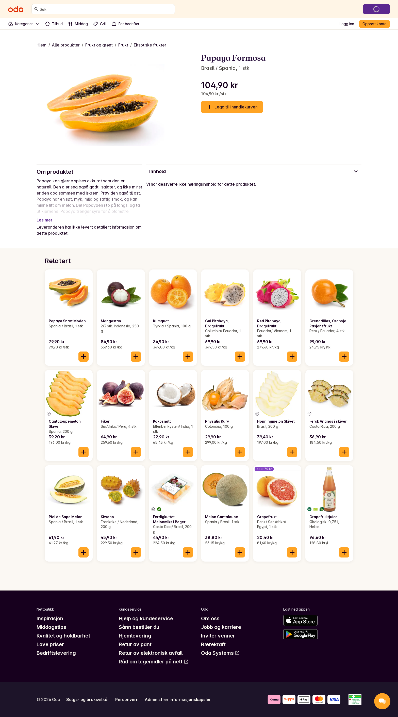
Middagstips (51, 627)
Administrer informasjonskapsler (178, 699)
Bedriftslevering (56, 653)
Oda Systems (220, 653)
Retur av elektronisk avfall (151, 653)
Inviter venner (218, 636)
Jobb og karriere (221, 627)
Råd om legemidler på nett (154, 662)
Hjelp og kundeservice (146, 618)
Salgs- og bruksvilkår (87, 699)
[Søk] (36, 9)
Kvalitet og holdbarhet (63, 636)
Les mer (45, 220)
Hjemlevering (135, 636)
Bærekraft (213, 644)
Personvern (127, 699)
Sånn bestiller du (139, 627)
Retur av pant (135, 644)
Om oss (210, 618)
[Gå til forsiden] (15, 9)
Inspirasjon (50, 618)
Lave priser (50, 644)
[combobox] (106, 9)
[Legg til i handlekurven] (83, 357)
